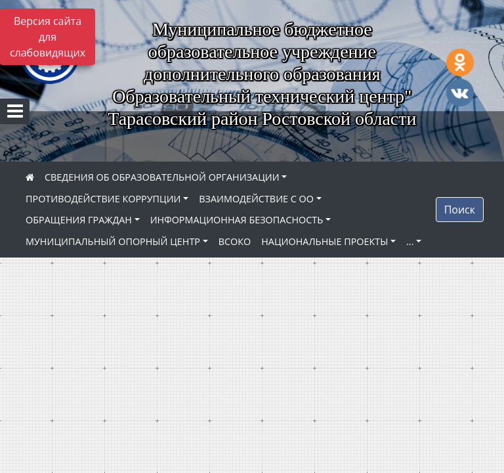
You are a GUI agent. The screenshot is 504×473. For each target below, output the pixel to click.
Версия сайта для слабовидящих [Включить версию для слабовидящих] (47, 37)
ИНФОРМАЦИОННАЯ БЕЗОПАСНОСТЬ (237, 220)
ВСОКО (235, 241)
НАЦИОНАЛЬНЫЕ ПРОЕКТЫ (324, 241)
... (409, 241)
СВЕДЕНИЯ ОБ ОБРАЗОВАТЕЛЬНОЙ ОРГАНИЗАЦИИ (162, 177)
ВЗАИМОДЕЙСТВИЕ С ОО (256, 198)
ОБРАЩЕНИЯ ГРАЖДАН (79, 220)
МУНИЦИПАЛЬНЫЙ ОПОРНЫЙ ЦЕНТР (113, 241)
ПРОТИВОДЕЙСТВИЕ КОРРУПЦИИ (103, 198)
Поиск (459, 209)
